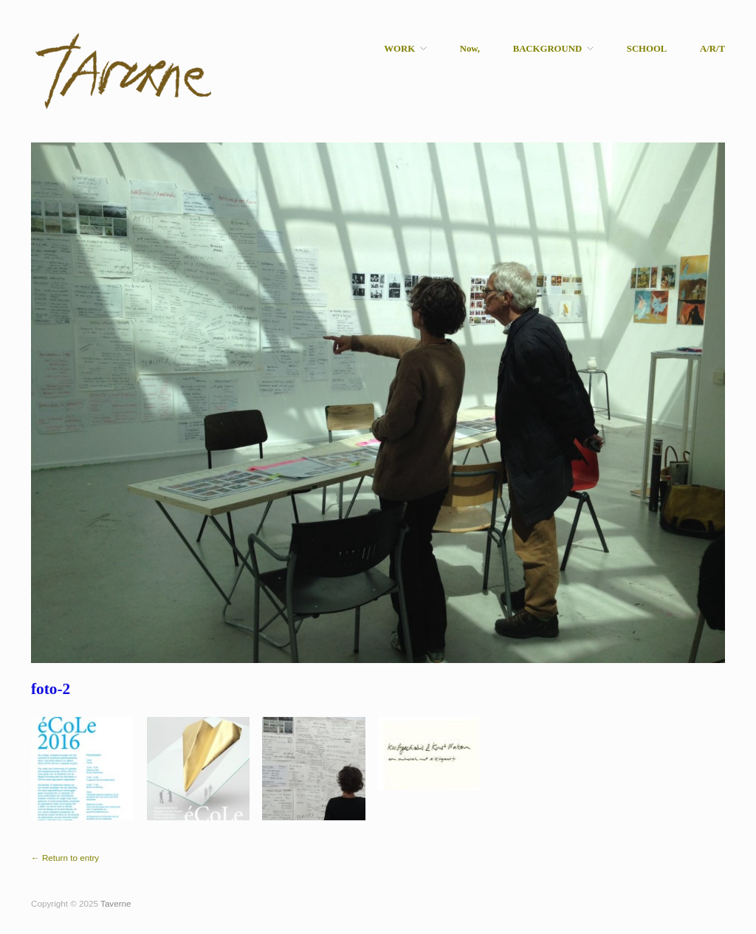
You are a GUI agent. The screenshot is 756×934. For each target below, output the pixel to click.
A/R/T (712, 49)
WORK (399, 49)
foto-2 (50, 689)
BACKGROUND (548, 49)
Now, (470, 49)
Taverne (115, 903)
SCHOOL (647, 49)
